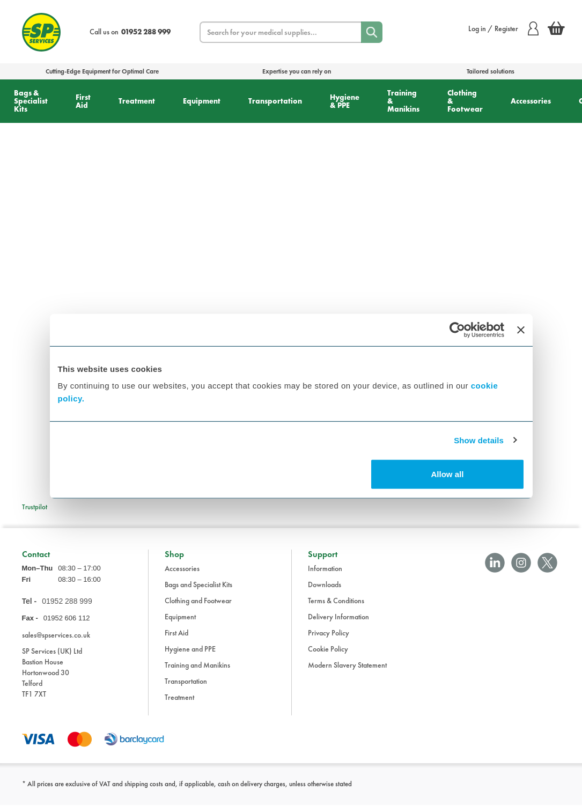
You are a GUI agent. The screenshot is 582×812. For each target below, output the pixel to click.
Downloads (324, 591)
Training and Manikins (197, 672)
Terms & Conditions (336, 607)
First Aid (83, 101)
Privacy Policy (328, 640)
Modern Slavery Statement (347, 672)
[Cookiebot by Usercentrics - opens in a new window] (457, 329)
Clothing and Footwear (198, 607)
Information (325, 575)
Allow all (447, 474)
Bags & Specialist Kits (31, 101)
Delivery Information (338, 623)
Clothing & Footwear (465, 101)
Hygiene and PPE (190, 656)
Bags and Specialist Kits (198, 591)
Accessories (531, 101)
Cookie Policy (328, 656)
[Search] (371, 32)
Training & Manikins (403, 101)
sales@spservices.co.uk (56, 641)
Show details (479, 439)
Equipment (201, 101)
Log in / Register (503, 28)
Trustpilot (34, 506)
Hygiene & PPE (344, 101)
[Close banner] (521, 329)
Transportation (275, 101)
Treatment (137, 101)
